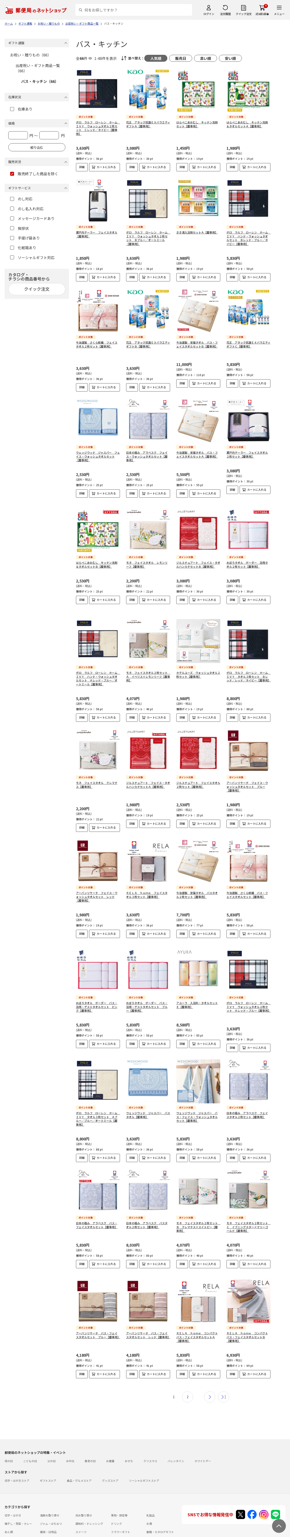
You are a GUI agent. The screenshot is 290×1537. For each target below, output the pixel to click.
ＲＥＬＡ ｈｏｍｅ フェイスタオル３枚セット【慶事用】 (147, 887)
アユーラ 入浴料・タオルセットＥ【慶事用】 (197, 993)
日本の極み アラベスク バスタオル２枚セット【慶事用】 (147, 1213)
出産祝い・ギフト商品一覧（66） (38, 68)
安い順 (230, 58)
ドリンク (116, 1504)
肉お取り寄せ (83, 1496)
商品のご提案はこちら (150, 1534)
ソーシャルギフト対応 (32, 257)
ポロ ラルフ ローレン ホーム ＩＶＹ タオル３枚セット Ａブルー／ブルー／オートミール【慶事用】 (98, 1107)
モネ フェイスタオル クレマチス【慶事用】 (96, 777)
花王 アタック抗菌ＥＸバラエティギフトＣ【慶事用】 (248, 344)
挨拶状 (19, 228)
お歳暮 (110, 1441)
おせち (129, 1441)
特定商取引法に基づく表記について (77, 1534)
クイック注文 (244, 14)
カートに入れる (106, 167)
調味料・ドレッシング (89, 1504)
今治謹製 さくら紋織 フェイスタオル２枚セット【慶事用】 (96, 344)
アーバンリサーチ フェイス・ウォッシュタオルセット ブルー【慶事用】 (247, 779)
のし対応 (21, 199)
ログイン (208, 14)
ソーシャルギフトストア (144, 1461)
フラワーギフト (120, 1512)
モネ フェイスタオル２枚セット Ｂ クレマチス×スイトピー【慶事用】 (198, 1215)
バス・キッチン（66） (39, 81)
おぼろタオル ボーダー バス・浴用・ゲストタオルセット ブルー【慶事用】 (147, 995)
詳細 (82, 167)
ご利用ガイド (13, 1526)
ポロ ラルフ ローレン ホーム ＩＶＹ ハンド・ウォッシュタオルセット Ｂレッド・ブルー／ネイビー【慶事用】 (248, 238)
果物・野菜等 (119, 1496)
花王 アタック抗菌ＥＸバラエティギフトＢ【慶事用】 (148, 344)
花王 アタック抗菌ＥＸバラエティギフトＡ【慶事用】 (148, 124)
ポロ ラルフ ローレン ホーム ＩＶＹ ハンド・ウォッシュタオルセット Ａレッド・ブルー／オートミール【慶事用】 (98, 670)
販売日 (180, 58)
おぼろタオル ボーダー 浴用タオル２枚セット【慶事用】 (247, 560)
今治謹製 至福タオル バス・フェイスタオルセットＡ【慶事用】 (197, 454)
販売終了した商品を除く (34, 173)
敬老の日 (90, 1441)
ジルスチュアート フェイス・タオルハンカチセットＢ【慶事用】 (198, 560)
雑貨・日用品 (48, 1512)
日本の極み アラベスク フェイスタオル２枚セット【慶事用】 (247, 1103)
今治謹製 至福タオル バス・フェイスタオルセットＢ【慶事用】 (197, 344)
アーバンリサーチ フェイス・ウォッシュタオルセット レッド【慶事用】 (96, 889)
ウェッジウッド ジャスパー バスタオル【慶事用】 (148, 1103)
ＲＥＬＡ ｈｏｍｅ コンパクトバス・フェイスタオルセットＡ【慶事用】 (197, 1321)
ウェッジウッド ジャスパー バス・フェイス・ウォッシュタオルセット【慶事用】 (197, 1105)
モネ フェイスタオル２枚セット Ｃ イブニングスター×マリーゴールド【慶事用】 (248, 1215)
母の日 (9, 1441)
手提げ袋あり (25, 238)
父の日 (51, 1441)
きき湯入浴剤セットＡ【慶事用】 (197, 232)
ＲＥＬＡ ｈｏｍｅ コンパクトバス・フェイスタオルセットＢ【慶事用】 (247, 1321)
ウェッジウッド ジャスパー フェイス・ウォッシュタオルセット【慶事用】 (98, 456)
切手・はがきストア (17, 1461)
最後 (223, 1377)
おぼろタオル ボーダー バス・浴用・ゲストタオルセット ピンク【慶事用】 (96, 995)
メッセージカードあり (32, 218)
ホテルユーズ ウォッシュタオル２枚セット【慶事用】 (198, 667)
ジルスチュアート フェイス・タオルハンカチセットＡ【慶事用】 (148, 777)
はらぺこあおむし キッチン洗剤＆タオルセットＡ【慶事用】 (247, 124)
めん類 (9, 1512)
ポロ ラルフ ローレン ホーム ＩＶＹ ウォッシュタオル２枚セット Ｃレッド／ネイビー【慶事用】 (98, 128)
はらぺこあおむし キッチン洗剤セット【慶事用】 (197, 124)
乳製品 (150, 1496)
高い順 (205, 58)
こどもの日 (30, 1441)
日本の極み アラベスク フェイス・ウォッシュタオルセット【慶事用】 (147, 456)
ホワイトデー (202, 1441)
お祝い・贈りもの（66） (30, 55)
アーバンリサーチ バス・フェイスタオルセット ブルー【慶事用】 (98, 1319)
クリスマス (150, 1441)
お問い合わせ (58, 1526)
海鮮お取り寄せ (49, 1496)
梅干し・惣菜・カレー (18, 1504)
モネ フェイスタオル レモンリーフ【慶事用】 (147, 560)
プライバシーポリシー (118, 1534)
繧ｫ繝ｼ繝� (262, 14)
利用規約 (10, 1534)
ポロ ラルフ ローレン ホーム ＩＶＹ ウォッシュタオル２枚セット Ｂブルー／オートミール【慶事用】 (148, 238)
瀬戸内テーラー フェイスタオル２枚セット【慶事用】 (247, 454)
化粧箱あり (23, 247)
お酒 (149, 1504)
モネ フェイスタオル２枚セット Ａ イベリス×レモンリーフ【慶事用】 (148, 669)
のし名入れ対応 (27, 208)
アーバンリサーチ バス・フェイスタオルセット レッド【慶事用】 (148, 1319)
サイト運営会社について (35, 1534)
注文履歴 (225, 14)
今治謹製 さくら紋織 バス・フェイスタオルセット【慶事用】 (247, 887)
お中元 (70, 1441)
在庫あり (21, 109)
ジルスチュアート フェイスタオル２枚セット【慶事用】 (198, 777)
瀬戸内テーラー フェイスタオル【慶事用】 (96, 234)
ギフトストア (48, 1461)
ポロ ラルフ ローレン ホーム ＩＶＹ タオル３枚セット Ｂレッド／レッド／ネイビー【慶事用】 (248, 669)
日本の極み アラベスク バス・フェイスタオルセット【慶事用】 (96, 1213)
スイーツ (81, 1512)
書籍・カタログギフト (160, 1512)
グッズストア (110, 1461)
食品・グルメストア (79, 1461)
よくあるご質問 (35, 1526)
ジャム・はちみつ (51, 1504)
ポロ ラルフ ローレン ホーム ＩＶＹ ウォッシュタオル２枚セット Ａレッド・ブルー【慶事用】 (248, 995)
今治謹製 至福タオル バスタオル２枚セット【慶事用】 (197, 887)
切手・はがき (13, 1496)
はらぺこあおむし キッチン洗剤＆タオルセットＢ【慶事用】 (96, 560)
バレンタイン (176, 1441)
